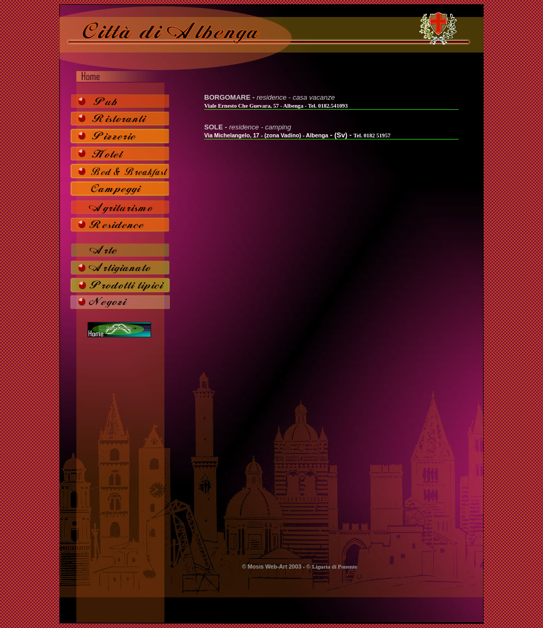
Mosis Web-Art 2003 (274, 566)
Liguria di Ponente (334, 567)
